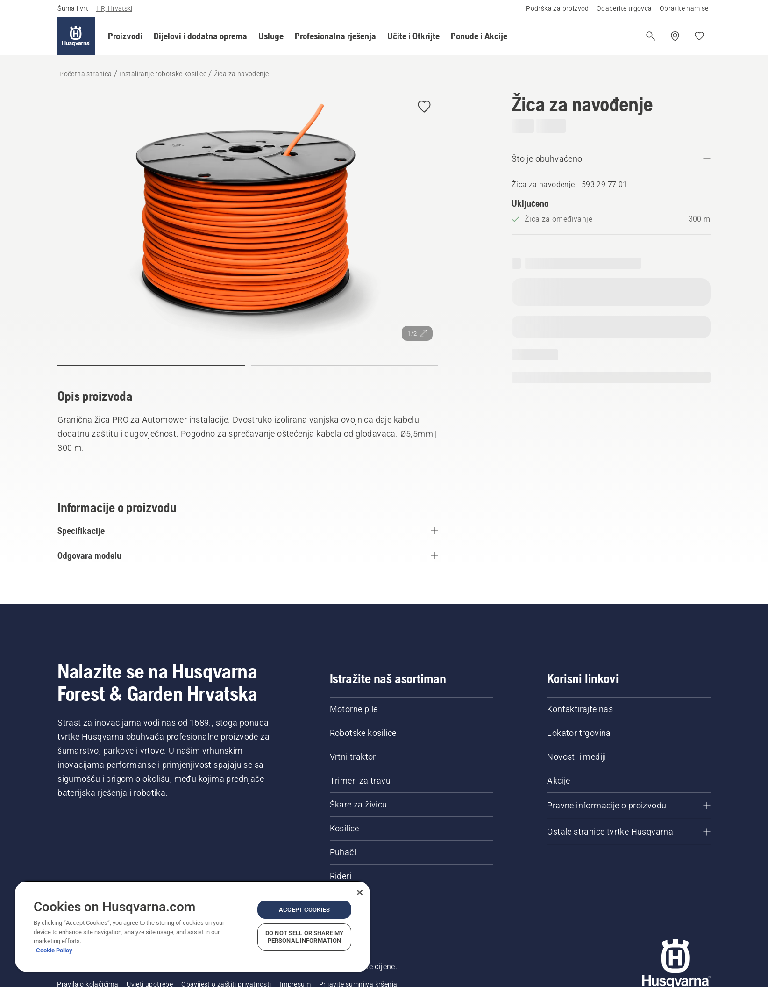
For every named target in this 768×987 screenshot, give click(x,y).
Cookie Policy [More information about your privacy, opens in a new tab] (54, 950)
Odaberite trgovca (624, 8)
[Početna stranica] (76, 36)
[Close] (359, 892)
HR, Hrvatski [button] (114, 8)
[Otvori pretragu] (651, 36)
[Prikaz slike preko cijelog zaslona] (247, 219)
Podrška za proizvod (557, 8)
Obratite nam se (684, 8)
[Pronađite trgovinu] (675, 36)
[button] (125, 36)
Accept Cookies (304, 909)
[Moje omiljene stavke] (699, 36)
